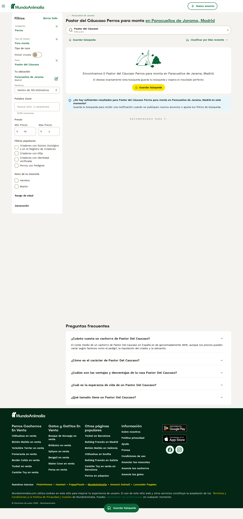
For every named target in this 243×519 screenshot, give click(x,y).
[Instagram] (179, 460)
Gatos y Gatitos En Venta (64, 439)
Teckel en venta (22, 477)
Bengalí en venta (58, 468)
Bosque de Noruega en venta (62, 448)
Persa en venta (57, 480)
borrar (53, 75)
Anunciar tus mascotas (136, 473)
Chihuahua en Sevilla (98, 464)
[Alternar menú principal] (3, 6)
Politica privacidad (133, 448)
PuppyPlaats (76, 495)
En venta (23, 47)
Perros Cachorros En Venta (26, 439)
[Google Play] (174, 439)
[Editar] (56, 169)
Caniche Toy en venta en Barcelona (100, 479)
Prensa (126, 460)
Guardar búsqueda (82, 39)
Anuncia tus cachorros (135, 479)
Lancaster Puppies (144, 495)
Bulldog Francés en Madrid (101, 452)
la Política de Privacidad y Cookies (50, 507)
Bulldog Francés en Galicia (101, 471)
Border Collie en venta (26, 471)
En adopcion (43, 47)
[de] (25, 222)
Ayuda (125, 454)
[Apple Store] (174, 450)
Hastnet (60, 495)
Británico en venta (59, 456)
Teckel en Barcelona (97, 446)
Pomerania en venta (24, 464)
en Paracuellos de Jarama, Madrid (180, 20)
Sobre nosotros (131, 442)
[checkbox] (16, 93)
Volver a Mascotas (26, 25)
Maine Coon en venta (61, 474)
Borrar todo (50, 18)
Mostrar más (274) (48, 154)
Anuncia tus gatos (133, 485)
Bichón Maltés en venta (26, 452)
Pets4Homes (44, 495)
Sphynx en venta (58, 462)
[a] (49, 222)
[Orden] (207, 39)
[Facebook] (170, 460)
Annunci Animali (120, 495)
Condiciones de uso (133, 466)
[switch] (37, 68)
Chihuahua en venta (24, 446)
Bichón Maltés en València (101, 458)
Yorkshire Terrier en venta (28, 458)
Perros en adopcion (97, 486)
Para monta (25, 55)
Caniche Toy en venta (25, 483)
